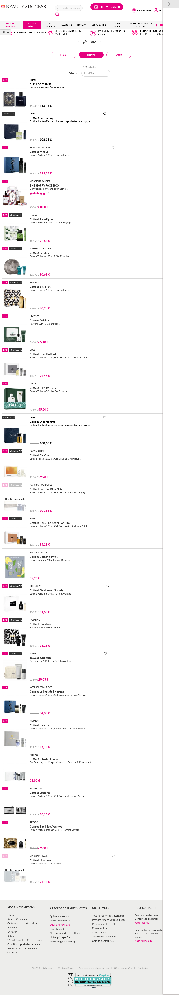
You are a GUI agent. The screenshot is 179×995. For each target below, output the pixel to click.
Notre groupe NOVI (60, 920)
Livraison (12, 931)
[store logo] (23, 6)
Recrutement (57, 928)
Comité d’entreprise (103, 940)
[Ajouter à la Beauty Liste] (105, 114)
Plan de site (142, 968)
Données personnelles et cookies (94, 968)
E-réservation (99, 928)
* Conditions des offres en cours (24, 940)
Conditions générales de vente (23, 944)
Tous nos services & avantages (108, 915)
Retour (11, 935)
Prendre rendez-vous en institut (109, 919)
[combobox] (69, 8)
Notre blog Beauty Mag (62, 941)
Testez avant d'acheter (104, 936)
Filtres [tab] (5, 32)
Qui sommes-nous (59, 916)
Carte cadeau (99, 932)
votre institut (142, 922)
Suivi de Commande (18, 919)
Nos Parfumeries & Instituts (65, 933)
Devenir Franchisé (60, 924)
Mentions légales (65, 968)
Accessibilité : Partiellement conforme (22, 950)
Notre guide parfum (60, 937)
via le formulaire (143, 940)
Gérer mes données (123, 968)
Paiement (12, 927)
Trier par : (74, 72)
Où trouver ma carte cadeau (22, 923)
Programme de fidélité (104, 923)
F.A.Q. (10, 914)
